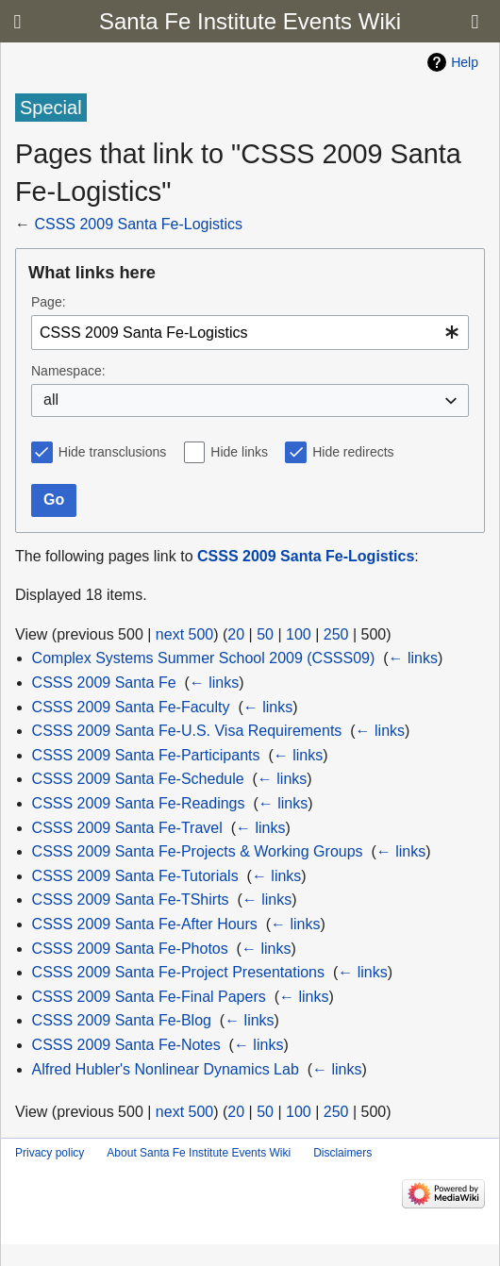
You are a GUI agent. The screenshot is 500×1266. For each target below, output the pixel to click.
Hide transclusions (112, 451)
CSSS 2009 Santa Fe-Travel (127, 828)
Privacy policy (49, 1152)
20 (235, 634)
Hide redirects (352, 451)
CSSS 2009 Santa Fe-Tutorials (135, 876)
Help (464, 62)
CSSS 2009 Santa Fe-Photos (130, 949)
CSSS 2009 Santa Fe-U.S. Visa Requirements (187, 731)
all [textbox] (50, 399)
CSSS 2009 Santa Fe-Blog (121, 1020)
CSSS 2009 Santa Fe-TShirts (130, 899)
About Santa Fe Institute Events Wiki (199, 1152)
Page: (48, 301)
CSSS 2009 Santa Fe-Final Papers (149, 997)
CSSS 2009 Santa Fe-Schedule (138, 779)
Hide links (239, 451)
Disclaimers (342, 1152)
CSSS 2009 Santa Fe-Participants (146, 755)
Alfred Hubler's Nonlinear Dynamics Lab (165, 1069)
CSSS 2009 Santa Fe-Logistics (138, 224)
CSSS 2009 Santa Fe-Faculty (131, 707)
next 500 (184, 634)
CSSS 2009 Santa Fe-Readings (138, 803)
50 (265, 634)
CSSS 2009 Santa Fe (104, 683)
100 (298, 634)
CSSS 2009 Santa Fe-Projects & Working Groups (197, 851)
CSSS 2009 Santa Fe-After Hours (145, 924)
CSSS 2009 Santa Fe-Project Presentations (178, 972)
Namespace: (68, 370)
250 (336, 634)
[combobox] (250, 332)
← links (413, 658)
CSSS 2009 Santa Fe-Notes (126, 1045)
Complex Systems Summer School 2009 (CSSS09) (203, 658)
